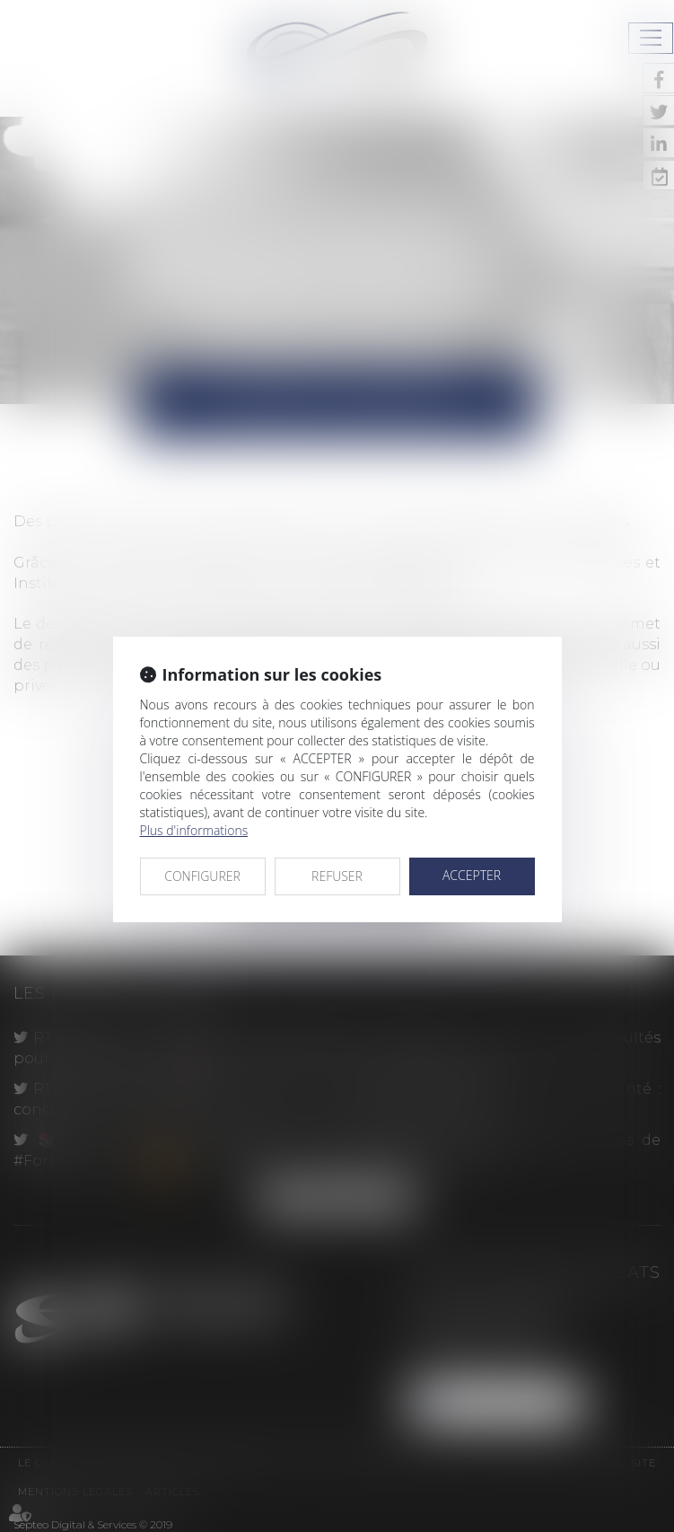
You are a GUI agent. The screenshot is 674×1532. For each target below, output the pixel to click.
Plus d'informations (194, 830)
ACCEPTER (471, 875)
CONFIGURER (202, 876)
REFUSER (337, 876)
